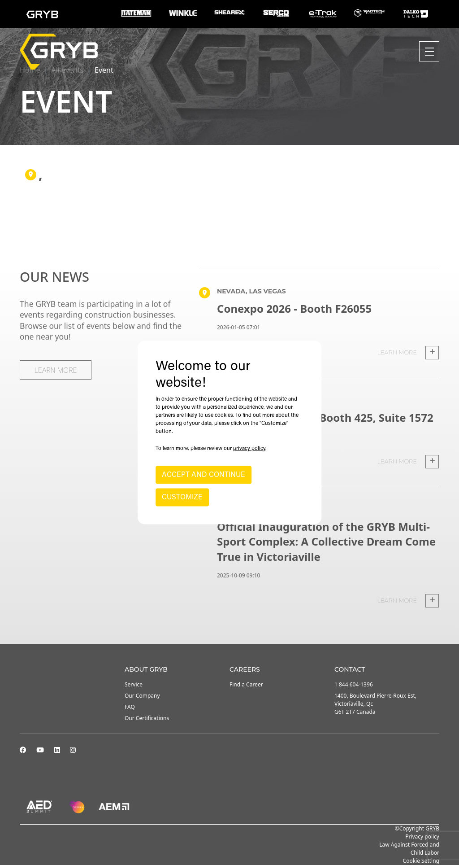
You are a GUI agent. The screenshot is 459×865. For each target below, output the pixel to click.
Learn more (408, 352)
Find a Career (246, 684)
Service (134, 684)
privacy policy (249, 448)
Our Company (142, 695)
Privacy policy (422, 836)
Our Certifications (147, 718)
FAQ (130, 707)
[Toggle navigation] (429, 51)
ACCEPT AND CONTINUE (203, 475)
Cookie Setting (421, 861)
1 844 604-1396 (353, 684)
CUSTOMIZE (182, 497)
